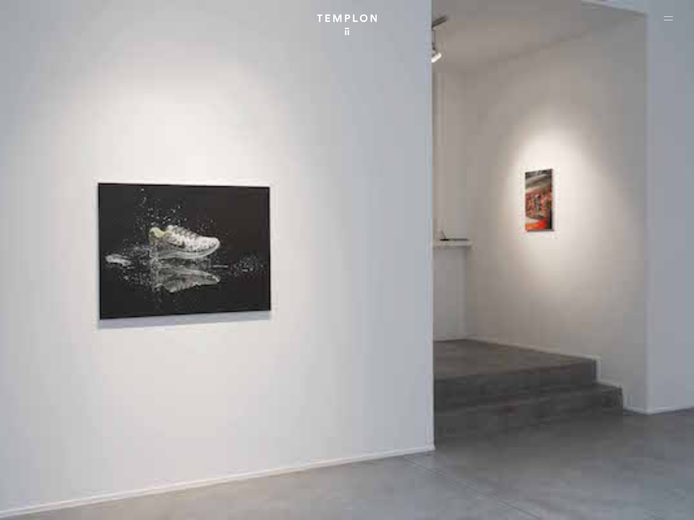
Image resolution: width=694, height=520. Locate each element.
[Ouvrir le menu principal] (668, 18)
